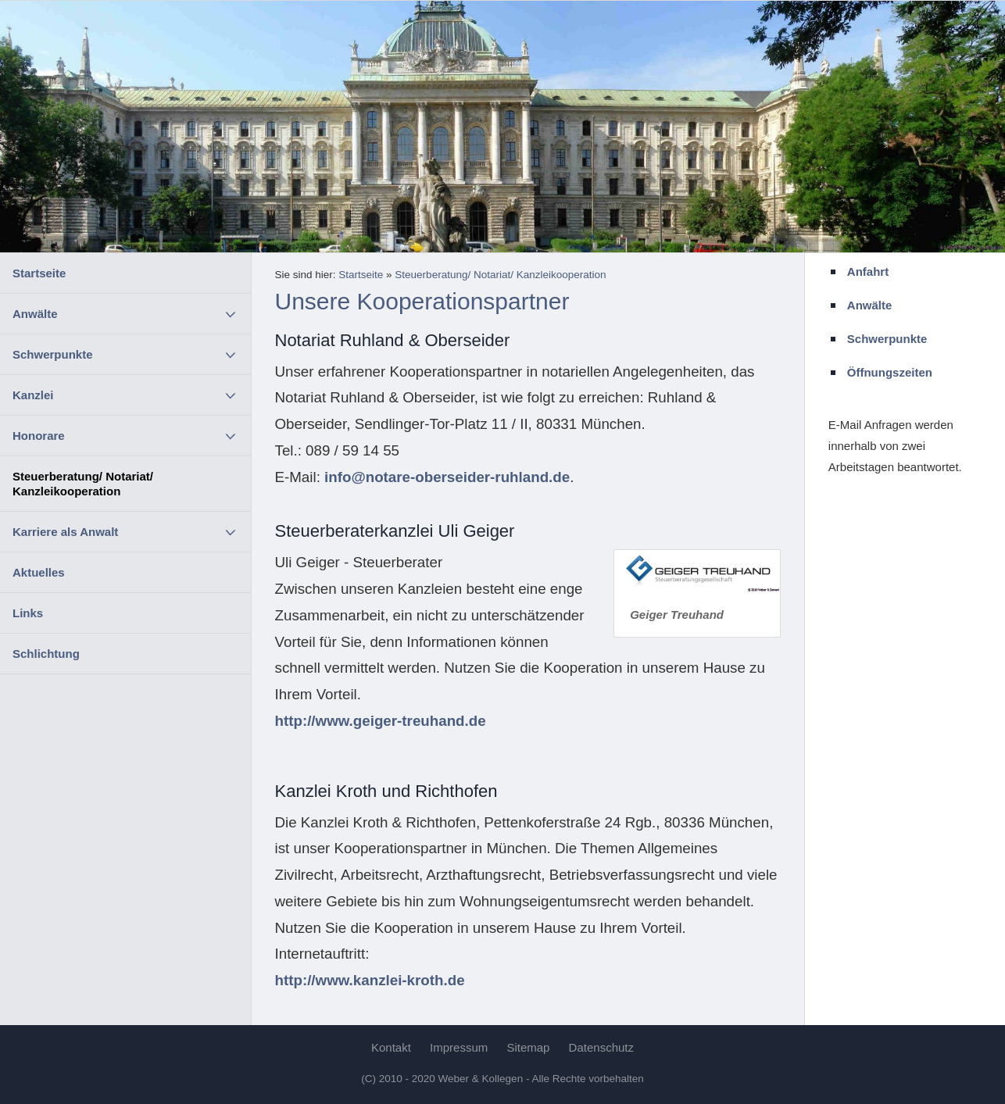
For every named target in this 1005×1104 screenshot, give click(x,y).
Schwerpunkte (53, 354)
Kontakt (391, 1047)
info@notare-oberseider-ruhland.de (447, 477)
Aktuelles (39, 572)
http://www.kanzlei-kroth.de (370, 980)
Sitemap (527, 1047)
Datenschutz (601, 1047)
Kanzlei (33, 395)
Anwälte (35, 313)
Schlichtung (46, 653)
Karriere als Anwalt (65, 531)
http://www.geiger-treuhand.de (380, 721)
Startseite (39, 273)
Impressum (459, 1047)
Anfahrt (868, 271)
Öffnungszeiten (889, 372)
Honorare (39, 435)
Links (28, 613)
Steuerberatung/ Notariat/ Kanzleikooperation (83, 484)
